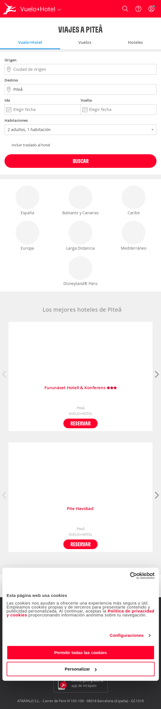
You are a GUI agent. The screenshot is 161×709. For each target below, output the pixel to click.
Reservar (80, 423)
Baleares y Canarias (80, 200)
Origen (10, 60)
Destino (11, 80)
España (27, 200)
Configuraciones (127, 635)
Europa (27, 236)
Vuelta (86, 100)
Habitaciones (16, 120)
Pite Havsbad (81, 508)
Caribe (133, 200)
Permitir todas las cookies (80, 652)
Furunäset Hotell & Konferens (80, 388)
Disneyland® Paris (80, 271)
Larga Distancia (80, 236)
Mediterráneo (133, 236)
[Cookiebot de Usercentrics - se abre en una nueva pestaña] (129, 575)
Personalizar (81, 669)
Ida (7, 100)
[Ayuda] (138, 8)
